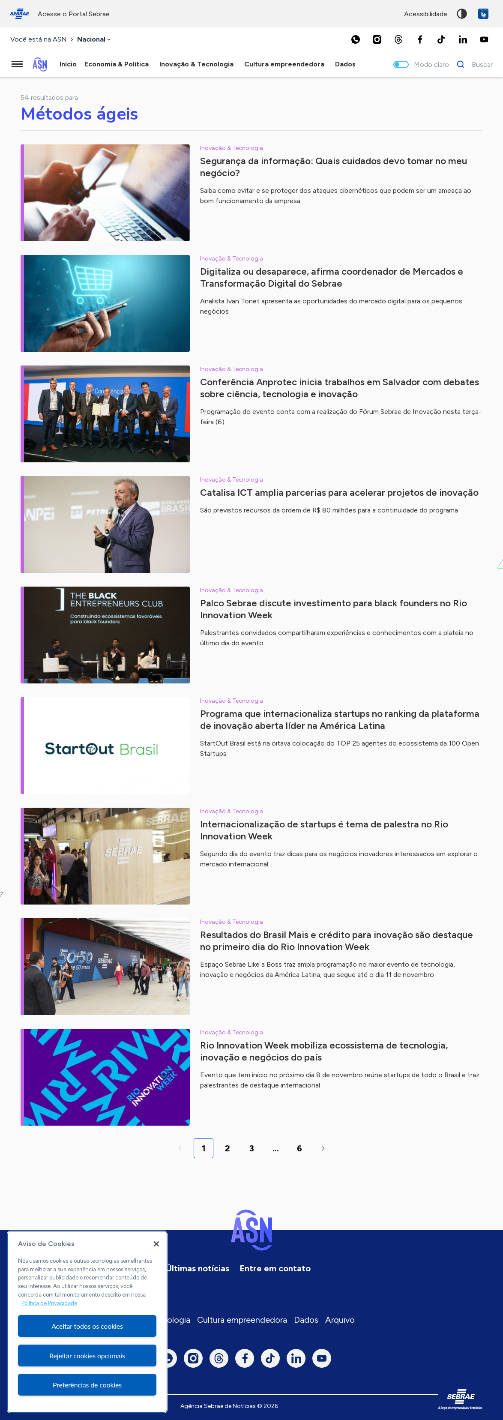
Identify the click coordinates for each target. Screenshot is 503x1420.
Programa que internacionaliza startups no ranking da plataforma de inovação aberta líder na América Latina (339, 719)
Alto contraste (461, 13)
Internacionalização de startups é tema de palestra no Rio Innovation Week (324, 830)
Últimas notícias (197, 1268)
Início (68, 64)
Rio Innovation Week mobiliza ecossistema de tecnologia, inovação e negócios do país (324, 1051)
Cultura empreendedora (242, 1320)
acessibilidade (425, 14)
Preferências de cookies (87, 1385)
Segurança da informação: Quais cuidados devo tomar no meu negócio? (333, 167)
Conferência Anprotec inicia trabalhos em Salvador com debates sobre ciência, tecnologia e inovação (339, 388)
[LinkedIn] (462, 39)
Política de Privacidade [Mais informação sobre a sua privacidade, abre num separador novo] (49, 1303)
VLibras (483, 13)
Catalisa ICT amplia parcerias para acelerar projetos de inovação (339, 492)
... (275, 1148)
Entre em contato (275, 1268)
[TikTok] (441, 39)
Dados (306, 1320)
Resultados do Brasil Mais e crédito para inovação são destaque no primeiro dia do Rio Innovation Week (336, 941)
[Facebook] (419, 39)
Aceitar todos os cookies (87, 1326)
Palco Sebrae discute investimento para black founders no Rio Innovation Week (333, 609)
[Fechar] (156, 1243)
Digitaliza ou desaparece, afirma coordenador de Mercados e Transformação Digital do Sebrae (331, 277)
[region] (87, 1322)
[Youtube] (484, 39)
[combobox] (94, 40)
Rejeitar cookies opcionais (87, 1355)
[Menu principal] (17, 64)
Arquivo (340, 1320)
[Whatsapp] (355, 39)
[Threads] (398, 39)
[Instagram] (377, 39)
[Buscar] (472, 64)
